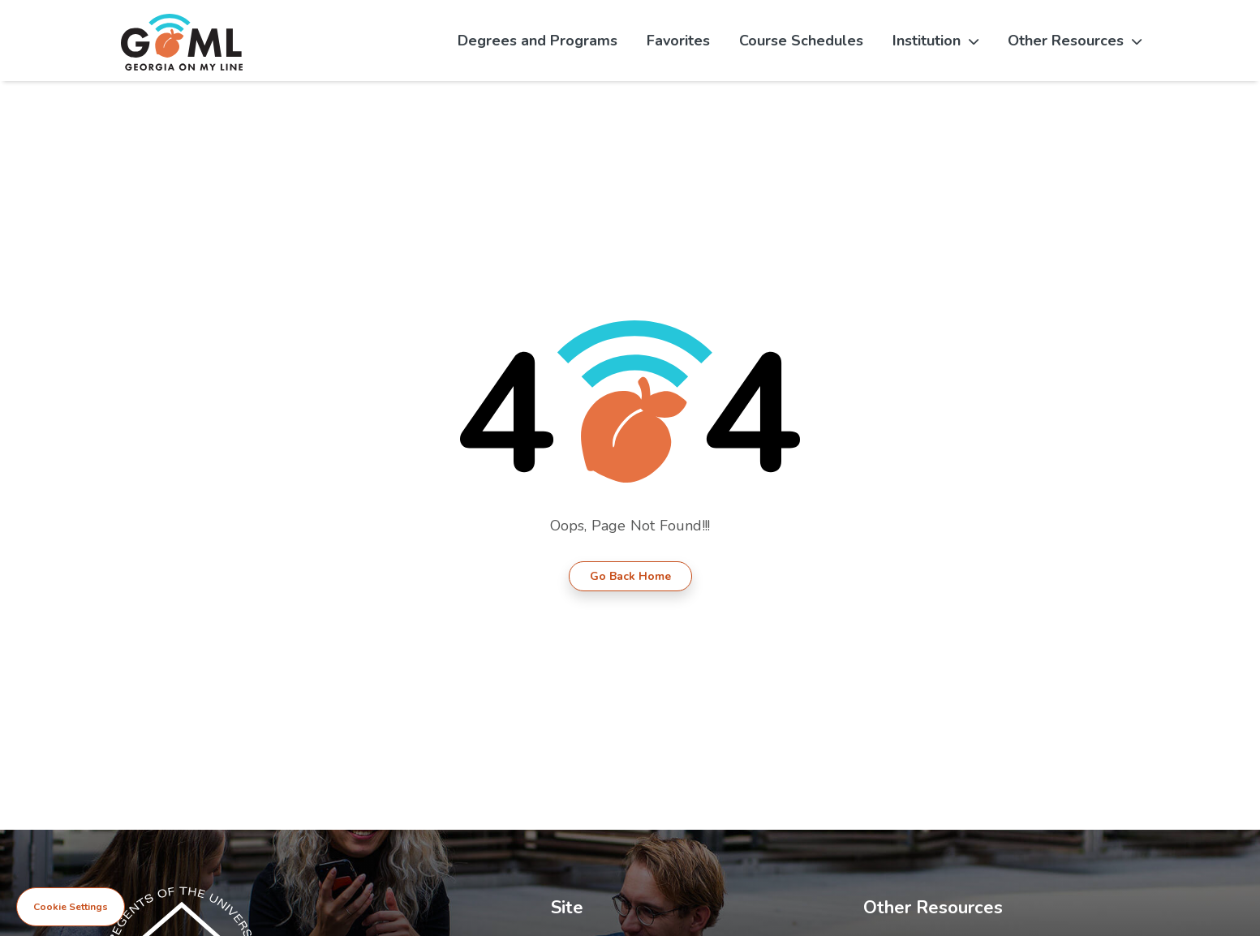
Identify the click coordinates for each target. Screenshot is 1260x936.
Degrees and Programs (537, 40)
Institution (935, 40)
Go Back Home (630, 576)
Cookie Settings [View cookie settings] (70, 906)
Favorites (678, 40)
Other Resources (1075, 40)
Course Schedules (801, 40)
